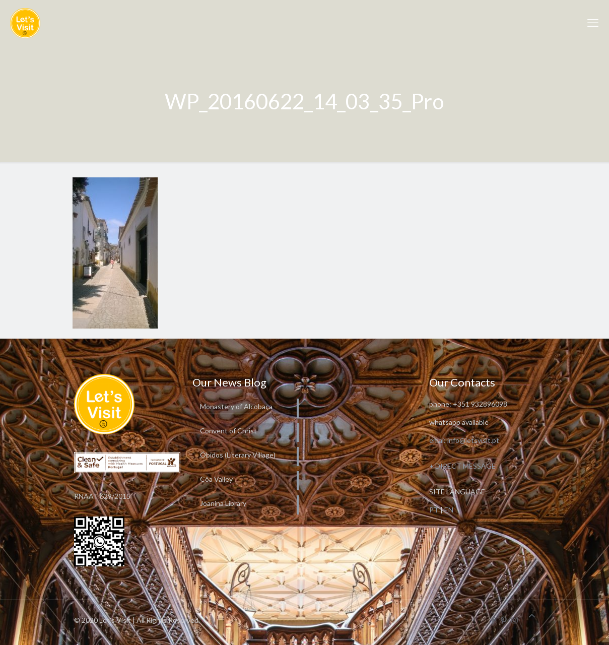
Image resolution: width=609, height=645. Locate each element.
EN (448, 509)
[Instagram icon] (514, 619)
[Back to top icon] (531, 615)
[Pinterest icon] (504, 619)
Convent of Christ (228, 430)
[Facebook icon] (493, 619)
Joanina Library (223, 503)
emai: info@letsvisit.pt (464, 440)
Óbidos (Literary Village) (238, 454)
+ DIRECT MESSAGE (462, 466)
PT (434, 509)
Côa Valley (216, 479)
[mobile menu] (592, 22)
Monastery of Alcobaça (236, 406)
